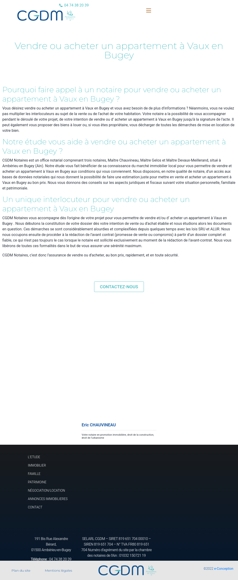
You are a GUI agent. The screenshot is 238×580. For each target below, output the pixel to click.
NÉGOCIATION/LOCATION (46, 490)
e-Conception (223, 568)
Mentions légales (58, 570)
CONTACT (35, 507)
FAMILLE (34, 474)
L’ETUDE (34, 457)
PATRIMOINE (37, 482)
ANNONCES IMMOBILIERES (48, 499)
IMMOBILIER (37, 465)
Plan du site (21, 570)
